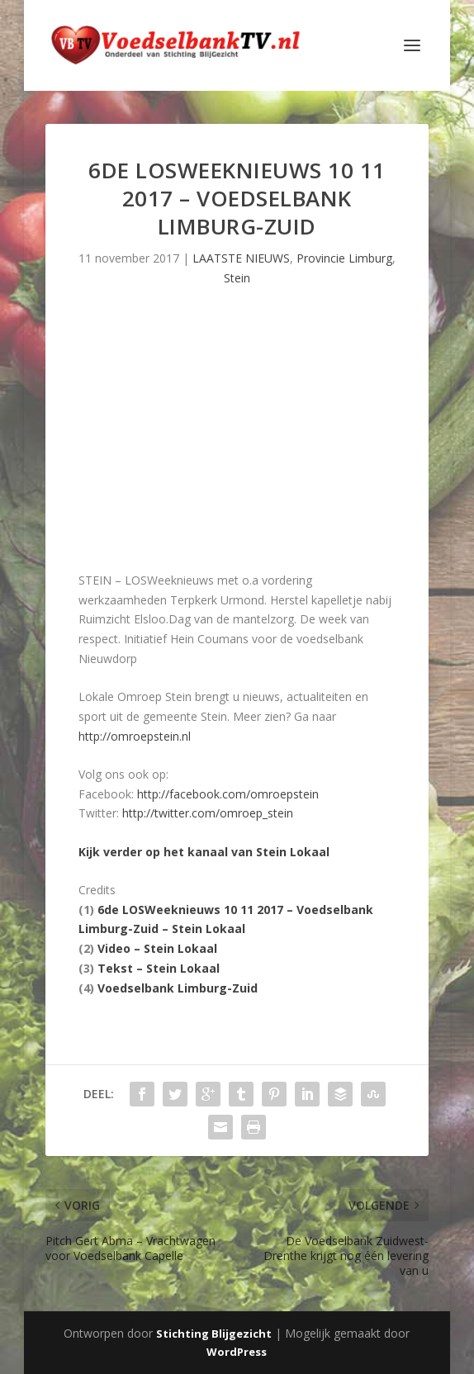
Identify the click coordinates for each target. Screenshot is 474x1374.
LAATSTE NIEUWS (241, 258)
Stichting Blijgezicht (214, 1333)
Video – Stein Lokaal (157, 948)
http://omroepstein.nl (134, 736)
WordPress (236, 1351)
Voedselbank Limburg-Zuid (177, 988)
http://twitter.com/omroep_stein (207, 813)
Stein (237, 278)
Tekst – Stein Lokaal (158, 968)
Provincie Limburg (344, 258)
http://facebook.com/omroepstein (228, 794)
